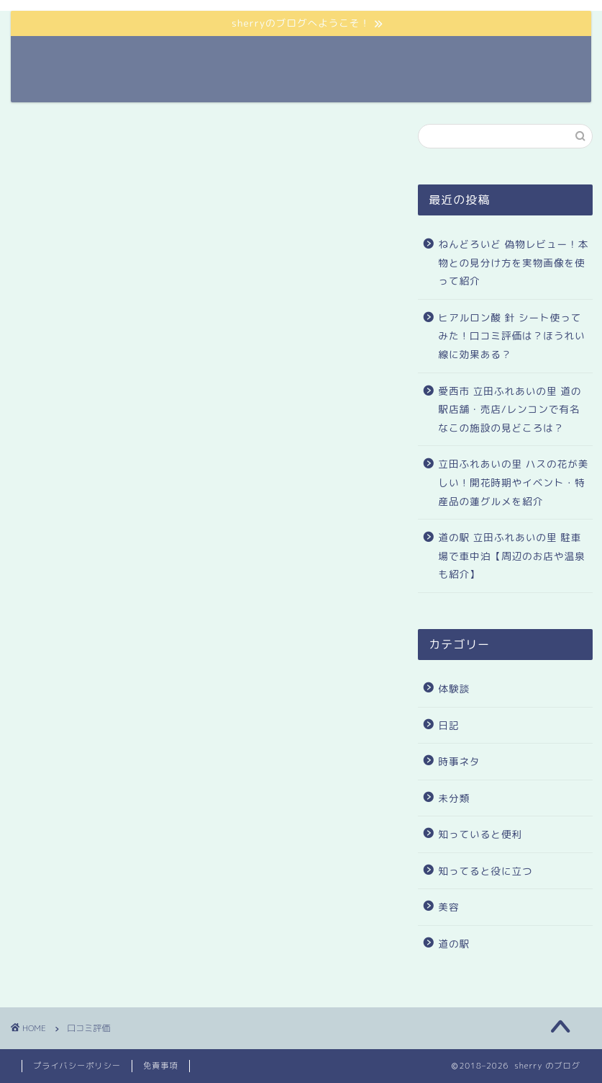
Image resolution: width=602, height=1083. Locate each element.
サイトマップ (501, 58)
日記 (448, 725)
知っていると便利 (480, 834)
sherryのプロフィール (209, 58)
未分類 (454, 798)
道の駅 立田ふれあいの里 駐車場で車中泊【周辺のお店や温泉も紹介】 (511, 555)
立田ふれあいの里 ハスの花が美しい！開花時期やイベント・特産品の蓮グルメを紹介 (513, 482)
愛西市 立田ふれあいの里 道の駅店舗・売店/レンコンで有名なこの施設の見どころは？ (509, 409)
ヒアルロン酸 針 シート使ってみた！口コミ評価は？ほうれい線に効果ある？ (511, 336)
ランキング (420, 58)
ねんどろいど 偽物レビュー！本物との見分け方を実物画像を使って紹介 (513, 262)
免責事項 (160, 1065)
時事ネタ (459, 761)
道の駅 (302, 58)
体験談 (454, 688)
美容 (448, 907)
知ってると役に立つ (485, 871)
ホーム (355, 58)
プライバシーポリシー (77, 1065)
